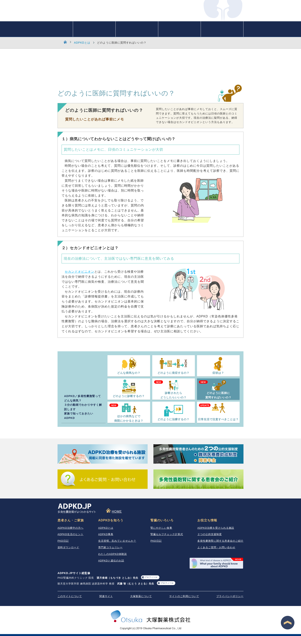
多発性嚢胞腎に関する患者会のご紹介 (220, 540)
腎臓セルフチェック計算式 (166, 534)
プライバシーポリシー (229, 596)
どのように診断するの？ (129, 396)
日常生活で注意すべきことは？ (218, 419)
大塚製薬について (141, 596)
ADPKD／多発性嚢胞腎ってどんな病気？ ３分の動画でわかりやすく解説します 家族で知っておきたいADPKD (83, 406)
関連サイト (106, 596)
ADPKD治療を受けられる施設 (215, 527)
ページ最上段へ (287, 622)
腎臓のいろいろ (137, 29)
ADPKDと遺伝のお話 (111, 560)
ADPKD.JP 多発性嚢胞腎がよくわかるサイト (119, 13)
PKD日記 (63, 540)
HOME (65, 29)
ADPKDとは (82, 42)
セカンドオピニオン (79, 271)
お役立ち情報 (222, 29)
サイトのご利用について (184, 596)
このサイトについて (70, 596)
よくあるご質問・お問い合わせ (216, 547)
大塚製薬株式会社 (150, 616)
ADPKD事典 (105, 534)
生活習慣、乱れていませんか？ (117, 540)
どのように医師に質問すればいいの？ (218, 395)
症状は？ (218, 372)
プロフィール (151, 577)
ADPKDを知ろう (94, 29)
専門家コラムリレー (110, 547)
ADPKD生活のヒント (70, 534)
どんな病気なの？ (128, 372)
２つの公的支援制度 (209, 534)
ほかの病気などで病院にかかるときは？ (128, 418)
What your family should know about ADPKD (216, 563)
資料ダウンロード (68, 547)
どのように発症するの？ (173, 372)
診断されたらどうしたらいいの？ (173, 395)
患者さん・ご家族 (179, 29)
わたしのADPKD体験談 (112, 554)
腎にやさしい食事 (161, 527)
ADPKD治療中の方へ (70, 527)
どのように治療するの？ (173, 419)
